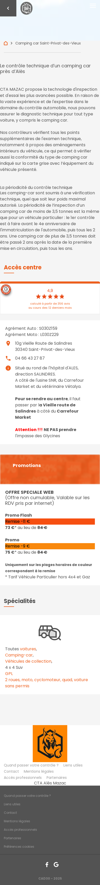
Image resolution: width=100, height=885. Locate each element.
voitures (28, 649)
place (8, 343)
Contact (11, 771)
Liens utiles (73, 765)
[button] (22, 267)
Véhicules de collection (28, 661)
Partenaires (57, 777)
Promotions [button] (27, 465)
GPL (9, 674)
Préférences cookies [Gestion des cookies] (19, 846)
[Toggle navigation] (93, 6)
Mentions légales (39, 771)
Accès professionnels (23, 777)
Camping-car (19, 655)
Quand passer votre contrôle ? (31, 765)
